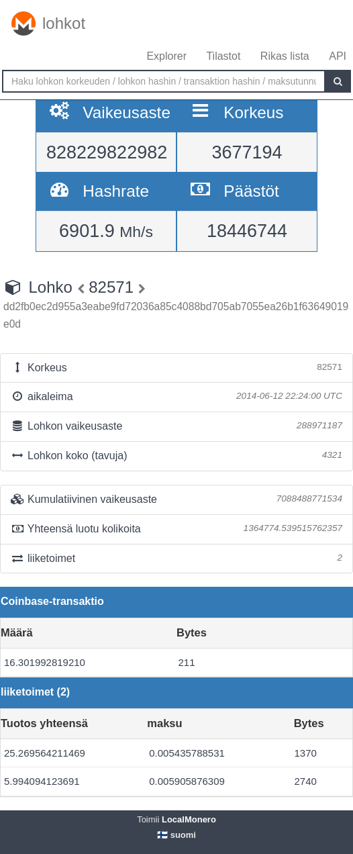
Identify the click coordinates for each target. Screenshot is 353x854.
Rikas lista (284, 56)
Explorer (166, 56)
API (337, 56)
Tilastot (223, 56)
